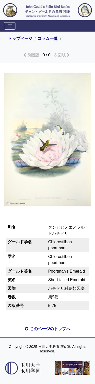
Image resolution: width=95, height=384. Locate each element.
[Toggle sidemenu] (9, 26)
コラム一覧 (47, 39)
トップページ (20, 39)
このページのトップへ (47, 329)
